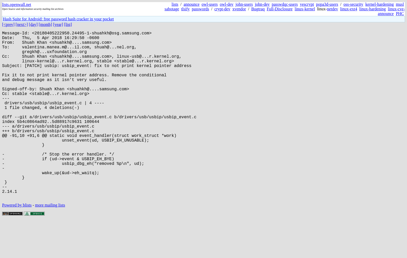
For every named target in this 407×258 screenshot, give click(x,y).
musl (400, 4)
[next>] (22, 24)
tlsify (185, 9)
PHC (400, 13)
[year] (58, 24)
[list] (68, 24)
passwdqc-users (285, 4)
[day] (33, 24)
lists (175, 4)
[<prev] (8, 24)
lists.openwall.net (16, 4)
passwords (200, 9)
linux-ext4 (348, 9)
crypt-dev (222, 9)
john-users (244, 4)
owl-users (210, 4)
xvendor (239, 9)
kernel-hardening (379, 4)
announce (191, 4)
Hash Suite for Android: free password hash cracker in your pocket (58, 19)
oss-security (353, 4)
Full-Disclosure (280, 9)
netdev (332, 9)
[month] (45, 24)
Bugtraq (258, 9)
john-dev (262, 4)
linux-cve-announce (391, 11)
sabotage (172, 9)
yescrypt (307, 4)
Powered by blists (17, 242)
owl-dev (226, 4)
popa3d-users (327, 4)
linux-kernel (305, 9)
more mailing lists (50, 242)
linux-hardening (372, 9)
